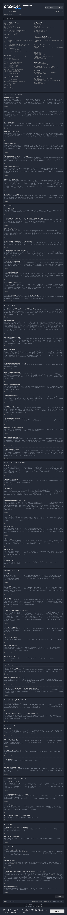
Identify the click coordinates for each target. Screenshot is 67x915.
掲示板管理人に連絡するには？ (41, 83)
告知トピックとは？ (8, 84)
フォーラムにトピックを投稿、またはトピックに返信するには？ (17, 56)
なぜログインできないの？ (9, 28)
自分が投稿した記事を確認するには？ (42, 58)
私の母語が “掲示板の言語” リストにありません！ (14, 45)
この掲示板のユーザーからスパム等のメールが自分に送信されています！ (48, 41)
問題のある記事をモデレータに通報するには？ (14, 69)
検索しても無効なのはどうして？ (41, 54)
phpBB (29, 904)
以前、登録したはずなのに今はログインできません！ (15, 30)
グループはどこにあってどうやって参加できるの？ (45, 27)
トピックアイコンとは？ (9, 88)
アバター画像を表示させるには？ (11, 48)
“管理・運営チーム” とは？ (40, 32)
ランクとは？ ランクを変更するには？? (12, 49)
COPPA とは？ (7, 24)
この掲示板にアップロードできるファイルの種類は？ (45, 72)
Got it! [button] (57, 911)
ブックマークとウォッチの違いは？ (41, 63)
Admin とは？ (37, 23)
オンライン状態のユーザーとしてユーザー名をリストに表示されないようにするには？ (18, 41)
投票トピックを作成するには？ (10, 61)
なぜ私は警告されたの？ (9, 67)
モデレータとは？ (38, 24)
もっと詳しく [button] (22, 912)
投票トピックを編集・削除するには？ (12, 63)
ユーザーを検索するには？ (40, 57)
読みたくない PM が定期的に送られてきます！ (44, 38)
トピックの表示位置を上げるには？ (11, 73)
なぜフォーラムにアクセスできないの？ (12, 65)
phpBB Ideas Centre (12, 863)
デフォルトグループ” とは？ (40, 31)
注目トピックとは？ (8, 85)
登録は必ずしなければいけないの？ (11, 23)
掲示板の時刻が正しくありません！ (11, 42)
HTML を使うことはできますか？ (11, 79)
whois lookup (54, 874)
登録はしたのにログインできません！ (12, 27)
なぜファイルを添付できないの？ (11, 66)
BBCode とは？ (7, 77)
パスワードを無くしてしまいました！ (12, 31)
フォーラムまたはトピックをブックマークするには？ (45, 64)
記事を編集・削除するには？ (10, 58)
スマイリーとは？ (7, 80)
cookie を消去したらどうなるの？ (11, 34)
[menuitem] (14, 12)
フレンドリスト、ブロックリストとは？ (42, 46)
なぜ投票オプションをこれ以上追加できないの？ (14, 62)
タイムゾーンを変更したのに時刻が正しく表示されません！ (17, 44)
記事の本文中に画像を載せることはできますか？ (14, 81)
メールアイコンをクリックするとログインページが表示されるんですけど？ (18, 51)
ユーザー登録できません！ (9, 26)
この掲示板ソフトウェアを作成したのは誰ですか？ (45, 78)
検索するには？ (37, 53)
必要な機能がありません (39, 79)
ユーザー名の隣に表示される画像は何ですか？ (14, 46)
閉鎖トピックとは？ (8, 87)
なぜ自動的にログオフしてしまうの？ (12, 32)
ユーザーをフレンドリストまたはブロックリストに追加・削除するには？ (48, 48)
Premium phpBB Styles (38, 906)
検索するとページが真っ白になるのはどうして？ (44, 56)
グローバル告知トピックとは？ (10, 83)
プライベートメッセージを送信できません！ (43, 37)
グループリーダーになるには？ (41, 28)
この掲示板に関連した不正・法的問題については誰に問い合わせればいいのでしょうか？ (48, 81)
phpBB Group (26, 255)
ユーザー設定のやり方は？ (9, 38)
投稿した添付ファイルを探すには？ (41, 73)
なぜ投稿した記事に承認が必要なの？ (12, 71)
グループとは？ (37, 26)
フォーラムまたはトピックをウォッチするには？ (44, 66)
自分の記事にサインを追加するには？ (12, 59)
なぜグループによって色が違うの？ (41, 30)
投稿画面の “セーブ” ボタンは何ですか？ (12, 70)
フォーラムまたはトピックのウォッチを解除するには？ (46, 67)
